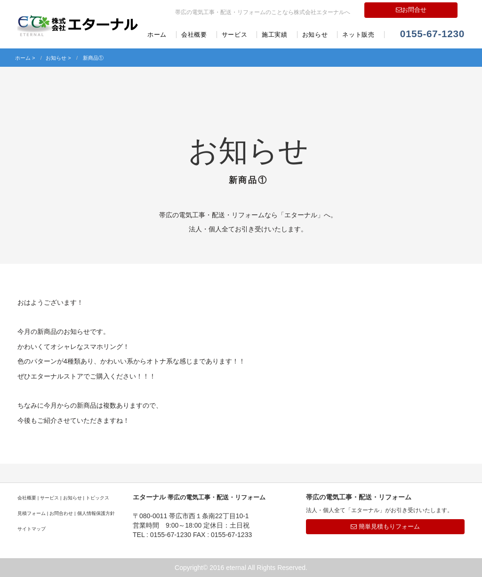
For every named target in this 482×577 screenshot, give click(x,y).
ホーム (157, 34)
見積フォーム (31, 513)
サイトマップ (31, 528)
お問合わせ (61, 513)
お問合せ (411, 9)
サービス (235, 34)
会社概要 (194, 34)
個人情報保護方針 (96, 513)
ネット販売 (358, 34)
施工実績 (275, 34)
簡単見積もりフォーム (385, 526)
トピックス (97, 497)
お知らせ (315, 34)
